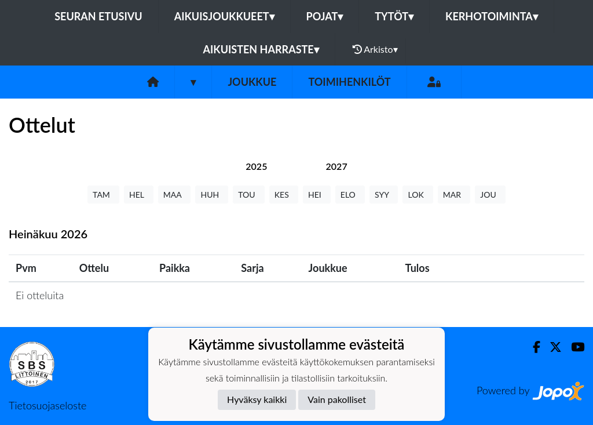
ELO (350, 194)
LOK (417, 194)
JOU (490, 194)
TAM (103, 194)
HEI (316, 194)
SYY (384, 194)
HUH (211, 194)
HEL (138, 194)
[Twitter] (551, 347)
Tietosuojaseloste (47, 405)
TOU (248, 194)
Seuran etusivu (98, 16)
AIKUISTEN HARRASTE (261, 49)
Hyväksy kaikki (257, 399)
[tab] (256, 166)
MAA (174, 194)
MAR (454, 194)
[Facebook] (532, 347)
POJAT (324, 16)
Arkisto (375, 49)
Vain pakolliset (337, 399)
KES (283, 194)
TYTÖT (394, 16)
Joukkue (252, 81)
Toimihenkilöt (349, 81)
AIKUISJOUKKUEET (224, 16)
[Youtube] (573, 347)
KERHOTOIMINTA (491, 16)
